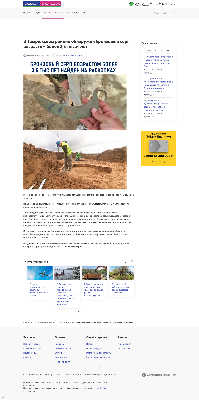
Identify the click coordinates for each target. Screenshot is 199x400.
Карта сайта (61, 357)
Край (157, 51)
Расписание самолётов (98, 357)
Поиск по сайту (62, 362)
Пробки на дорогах (95, 348)
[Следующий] (132, 262)
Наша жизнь (29, 353)
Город (148, 51)
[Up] (3, 397)
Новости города (31, 344)
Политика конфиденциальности (100, 374)
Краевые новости (74, 55)
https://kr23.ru (101, 388)
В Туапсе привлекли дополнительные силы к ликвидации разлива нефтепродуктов (93, 290)
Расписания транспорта (98, 353)
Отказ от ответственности (69, 374)
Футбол (167, 51)
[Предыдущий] (125, 262)
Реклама (59, 344)
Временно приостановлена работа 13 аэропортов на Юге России (39, 290)
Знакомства (124, 348)
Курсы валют (124, 344)
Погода (90, 344)
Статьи (58, 353)
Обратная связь (63, 348)
